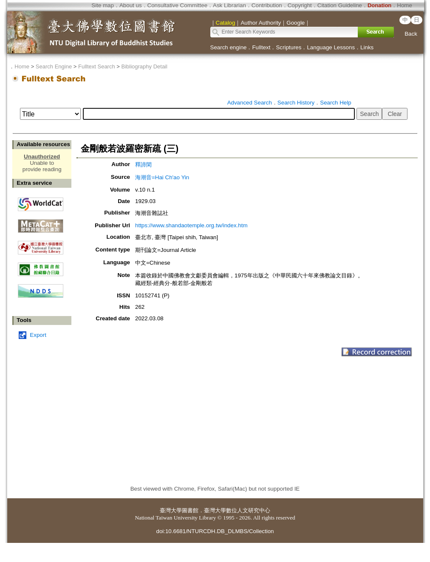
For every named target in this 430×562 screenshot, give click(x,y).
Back (411, 34)
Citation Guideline (339, 5)
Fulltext (261, 47)
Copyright (300, 5)
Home (404, 5)
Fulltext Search (96, 66)
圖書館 (190, 510)
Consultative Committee (177, 5)
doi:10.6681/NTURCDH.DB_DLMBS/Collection (215, 531)
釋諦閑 (143, 164)
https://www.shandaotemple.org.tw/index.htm (191, 225)
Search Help (335, 102)
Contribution (267, 5)
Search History (295, 102)
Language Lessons (331, 47)
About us (130, 5)
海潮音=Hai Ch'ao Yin (162, 177)
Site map (102, 5)
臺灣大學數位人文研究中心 (237, 510)
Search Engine (54, 66)
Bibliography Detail (144, 66)
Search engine (228, 47)
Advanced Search (249, 102)
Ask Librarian (229, 5)
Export (38, 335)
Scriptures (288, 47)
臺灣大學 (171, 510)
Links (366, 47)
